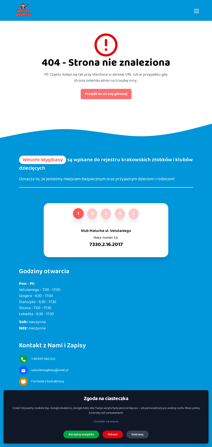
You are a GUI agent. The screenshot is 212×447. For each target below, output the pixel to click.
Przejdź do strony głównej (106, 94)
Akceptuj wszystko (81, 434)
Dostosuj (137, 434)
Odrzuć (113, 434)
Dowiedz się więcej (106, 421)
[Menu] (196, 10)
